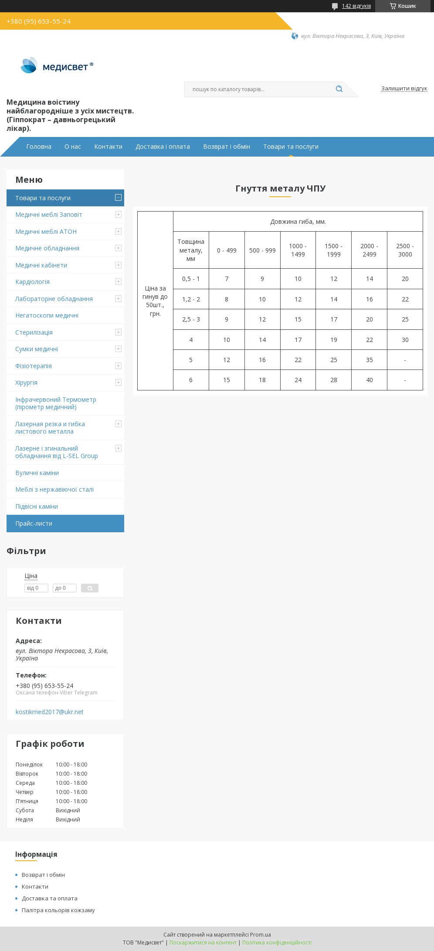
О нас (72, 147)
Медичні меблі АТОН (46, 231)
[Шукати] (339, 89)
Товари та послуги (291, 147)
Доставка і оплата (163, 147)
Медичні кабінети (41, 265)
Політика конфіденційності (277, 942)
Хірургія (26, 382)
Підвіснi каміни (36, 506)
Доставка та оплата (50, 898)
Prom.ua (260, 934)
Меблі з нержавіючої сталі (54, 489)
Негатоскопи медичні (46, 315)
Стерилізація (34, 332)
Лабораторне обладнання (54, 298)
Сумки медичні (36, 349)
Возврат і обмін (226, 147)
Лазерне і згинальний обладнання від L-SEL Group (56, 452)
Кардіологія (32, 281)
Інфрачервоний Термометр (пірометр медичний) (55, 403)
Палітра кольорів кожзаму (58, 910)
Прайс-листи (33, 523)
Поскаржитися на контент (203, 942)
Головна (38, 147)
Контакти (108, 147)
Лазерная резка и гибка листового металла (50, 428)
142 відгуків (356, 6)
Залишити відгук (404, 89)
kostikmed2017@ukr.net (50, 712)
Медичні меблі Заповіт (48, 214)
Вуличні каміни (37, 473)
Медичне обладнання (47, 248)
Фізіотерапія (33, 366)
